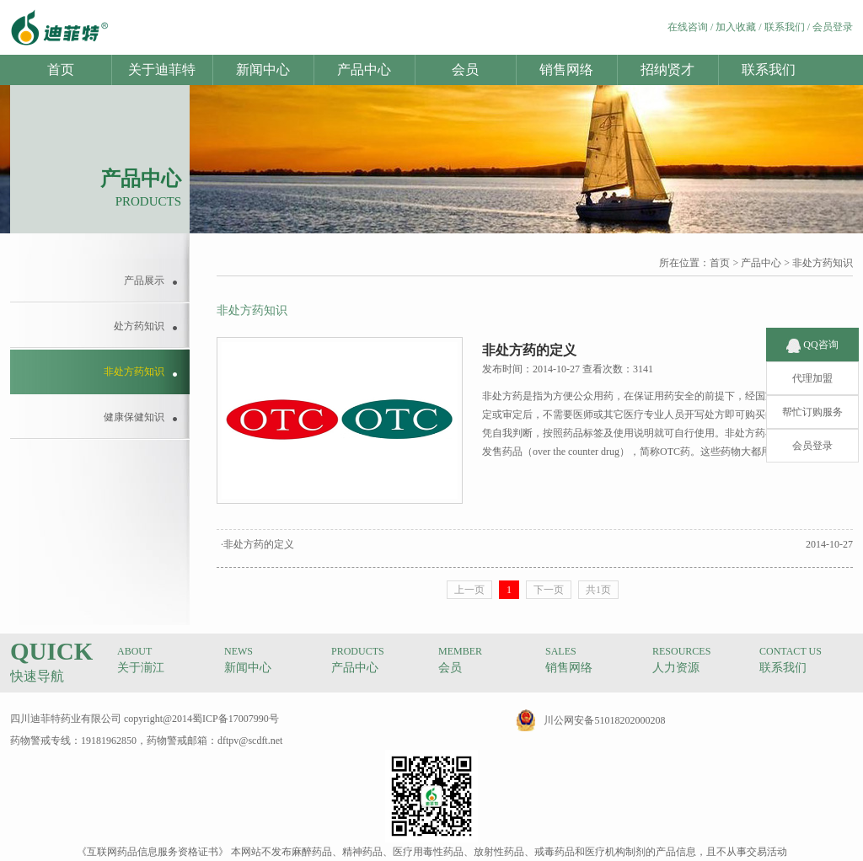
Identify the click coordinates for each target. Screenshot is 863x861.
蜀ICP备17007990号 (235, 719)
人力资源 (676, 667)
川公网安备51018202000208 (604, 720)
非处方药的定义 (529, 350)
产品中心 (364, 69)
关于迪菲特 (162, 69)
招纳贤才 (667, 69)
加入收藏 (736, 27)
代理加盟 (812, 364)
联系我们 (784, 27)
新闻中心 (263, 69)
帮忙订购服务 (812, 398)
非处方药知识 (822, 263)
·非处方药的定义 (257, 544)
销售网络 (566, 69)
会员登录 (832, 27)
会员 (465, 69)
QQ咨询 (812, 330)
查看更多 (799, 451)
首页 (60, 69)
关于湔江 (140, 667)
